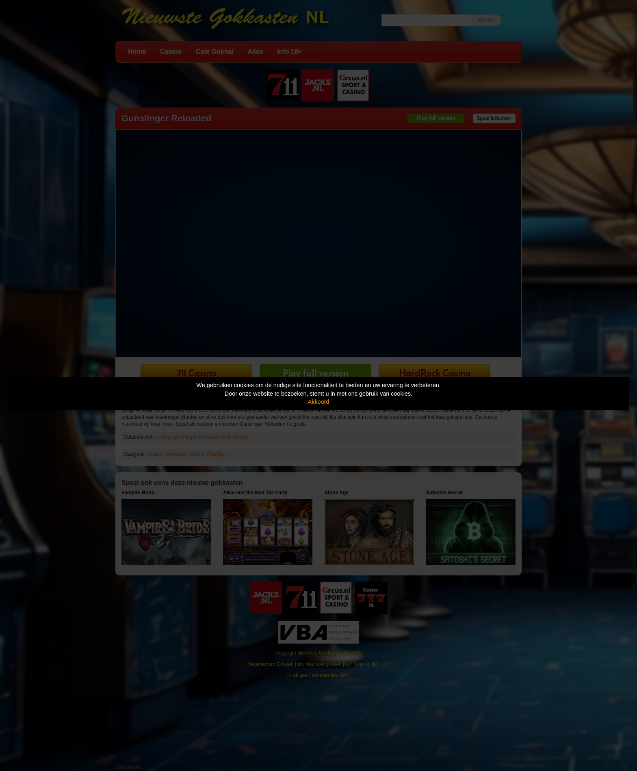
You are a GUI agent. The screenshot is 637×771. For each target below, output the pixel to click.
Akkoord (318, 401)
